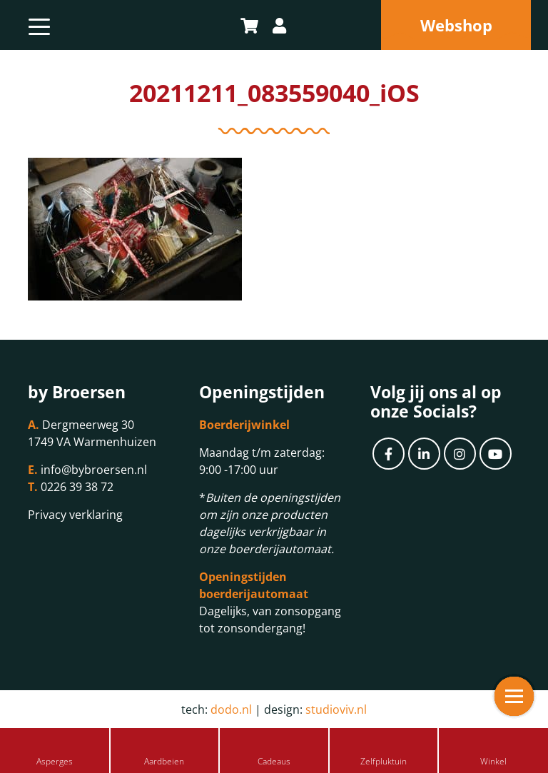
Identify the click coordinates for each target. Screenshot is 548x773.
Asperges (54, 761)
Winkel (493, 761)
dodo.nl (231, 709)
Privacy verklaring (75, 514)
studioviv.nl (336, 709)
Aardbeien (164, 761)
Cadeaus (274, 761)
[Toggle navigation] (39, 25)
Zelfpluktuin (383, 761)
